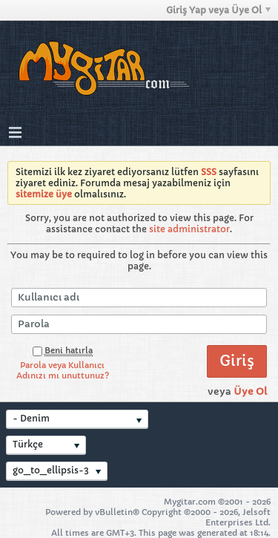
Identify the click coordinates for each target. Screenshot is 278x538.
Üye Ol (250, 391)
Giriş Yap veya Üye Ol (218, 10)
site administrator (189, 228)
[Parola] (139, 324)
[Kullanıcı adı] (139, 297)
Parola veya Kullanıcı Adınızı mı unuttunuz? (62, 370)
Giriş (236, 361)
